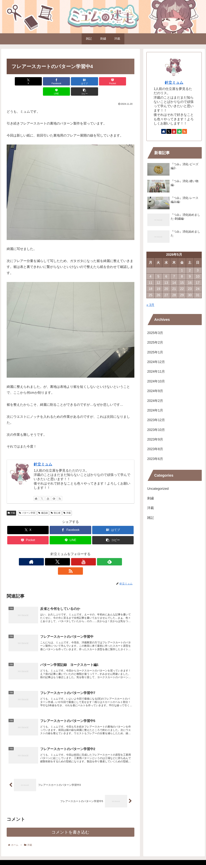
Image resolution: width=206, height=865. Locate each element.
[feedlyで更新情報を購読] (53, 488)
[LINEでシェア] (102, 81)
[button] (124, 81)
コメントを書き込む (70, 816)
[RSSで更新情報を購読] (59, 488)
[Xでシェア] (17, 81)
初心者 (55, 502)
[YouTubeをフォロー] (48, 488)
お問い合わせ (193, 853)
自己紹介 (146, 853)
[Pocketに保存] (81, 81)
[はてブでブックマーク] (59, 81)
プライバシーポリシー (169, 853)
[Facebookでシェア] (38, 81)
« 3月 (150, 305)
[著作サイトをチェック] (36, 488)
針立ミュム (43, 454)
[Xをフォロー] (42, 488)
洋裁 (11, 502)
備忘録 (43, 502)
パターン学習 (27, 502)
